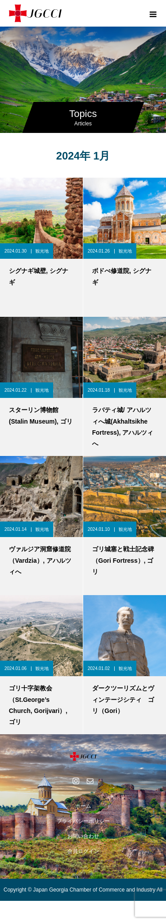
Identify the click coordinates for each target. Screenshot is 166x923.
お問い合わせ (83, 836)
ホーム (83, 806)
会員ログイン (83, 851)
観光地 (42, 251)
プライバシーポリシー (83, 821)
